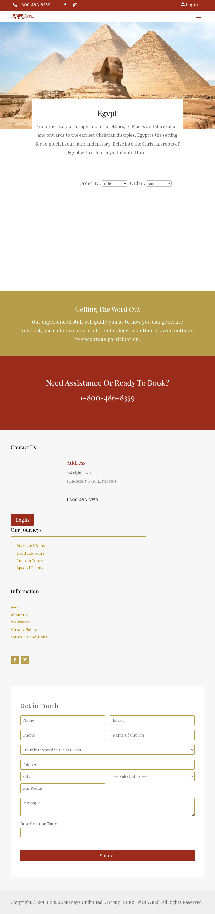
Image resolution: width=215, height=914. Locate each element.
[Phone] (62, 735)
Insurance (20, 622)
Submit (107, 856)
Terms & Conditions (29, 636)
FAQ (14, 607)
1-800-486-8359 (34, 4)
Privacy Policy (24, 629)
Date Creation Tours (39, 823)
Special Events (30, 567)
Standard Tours (31, 545)
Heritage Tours (31, 553)
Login (22, 520)
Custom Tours (30, 560)
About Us (19, 614)
